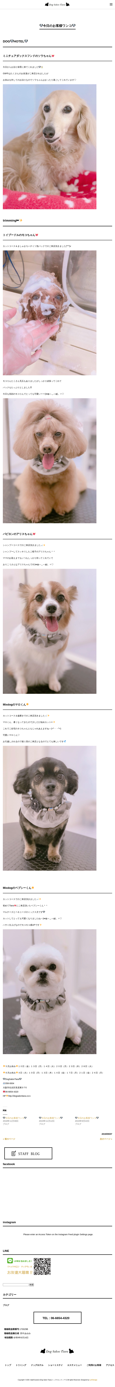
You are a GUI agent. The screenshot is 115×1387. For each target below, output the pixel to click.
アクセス (110, 1365)
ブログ (6, 1305)
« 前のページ (9, 1139)
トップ (8, 1365)
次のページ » (106, 1139)
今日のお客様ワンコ (14, 1118)
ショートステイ (55, 1365)
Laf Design (93, 1380)
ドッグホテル (37, 1365)
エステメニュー (74, 1365)
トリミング (21, 1365)
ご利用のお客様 (94, 1365)
